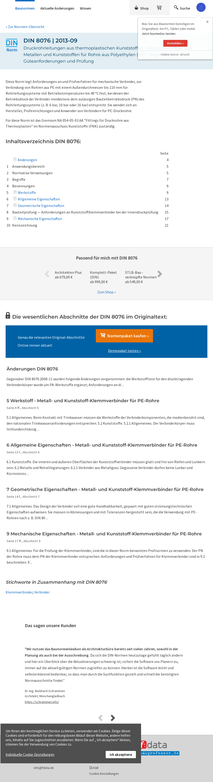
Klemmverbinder (19, 592)
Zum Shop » (106, 292)
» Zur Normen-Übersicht (25, 26)
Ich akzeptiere (121, 754)
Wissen (85, 8)
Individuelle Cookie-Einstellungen (30, 754)
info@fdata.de (44, 768)
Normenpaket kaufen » (124, 335)
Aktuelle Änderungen (57, 8)
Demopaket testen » (124, 350)
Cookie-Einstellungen (104, 773)
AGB (95, 768)
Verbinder (42, 592)
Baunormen (25, 8)
